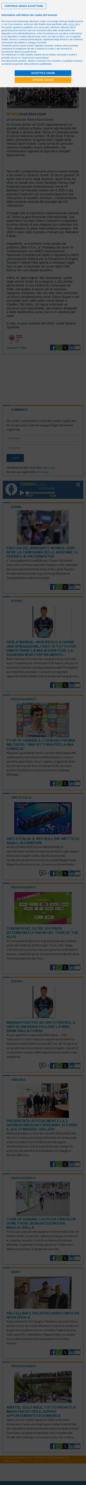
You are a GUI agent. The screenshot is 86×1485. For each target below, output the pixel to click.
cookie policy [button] (74, 24)
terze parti (44, 27)
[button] (23, 6)
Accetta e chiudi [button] (43, 73)
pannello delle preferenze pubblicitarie (33, 64)
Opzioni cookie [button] (43, 79)
